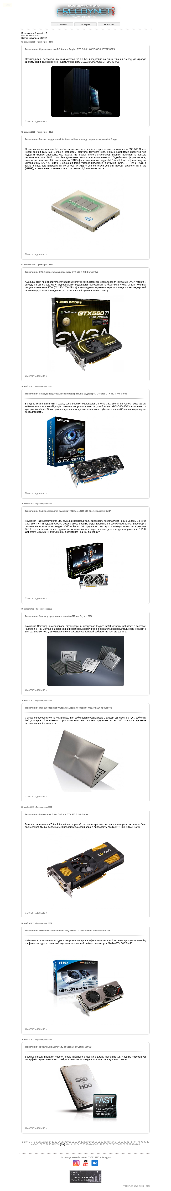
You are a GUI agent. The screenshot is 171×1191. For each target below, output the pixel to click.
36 (113, 1142)
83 (133, 1144)
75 (110, 1144)
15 (53, 1142)
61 (69, 1144)
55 (50, 1144)
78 (118, 1144)
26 (85, 1142)
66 (84, 1144)
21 (70, 1142)
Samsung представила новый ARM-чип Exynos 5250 (65, 616)
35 (110, 1142)
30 (96, 1142)
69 (92, 1144)
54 (47, 1144)
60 (66, 1144)
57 (55, 1144)
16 (56, 1142)
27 (87, 1142)
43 (133, 1142)
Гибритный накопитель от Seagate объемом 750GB (65, 1047)
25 (82, 1142)
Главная (62, 24)
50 (35, 1144)
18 (61, 1142)
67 (87, 1144)
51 (38, 1144)
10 (39, 1142)
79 (121, 1144)
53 (44, 1144)
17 (59, 1142)
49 (32, 1144)
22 (73, 1142)
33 (105, 1142)
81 (127, 1144)
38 (119, 1142)
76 (112, 1144)
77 (115, 1144)
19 (64, 1142)
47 (145, 1142)
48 (148, 1142)
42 (130, 1142)
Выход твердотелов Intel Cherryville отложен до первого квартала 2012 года (78, 139)
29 (93, 1142)
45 (139, 1142)
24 (79, 1142)
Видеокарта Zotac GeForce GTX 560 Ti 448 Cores (63, 814)
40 (125, 1142)
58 (58, 1144)
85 (138, 1144)
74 (107, 1144)
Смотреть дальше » (36, 121)
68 (90, 1144)
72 (101, 1144)
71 (98, 1144)
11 (41, 1142)
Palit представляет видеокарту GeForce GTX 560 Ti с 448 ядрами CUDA (75, 511)
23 (76, 1142)
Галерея (85, 24)
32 (102, 1142)
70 (95, 1144)
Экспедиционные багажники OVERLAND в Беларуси (85, 1157)
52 (41, 1144)
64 (78, 1144)
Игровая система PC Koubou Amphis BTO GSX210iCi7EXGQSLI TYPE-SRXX (77, 49)
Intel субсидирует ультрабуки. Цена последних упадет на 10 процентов (75, 708)
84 (135, 1144)
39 (122, 1142)
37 (116, 1142)
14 (50, 1142)
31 (99, 1142)
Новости (109, 24)
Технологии (31, 49)
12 (44, 1142)
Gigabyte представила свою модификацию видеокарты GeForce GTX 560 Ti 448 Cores (83, 394)
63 (75, 1144)
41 (128, 1142)
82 (130, 1144)
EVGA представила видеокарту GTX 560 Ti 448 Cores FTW (68, 272)
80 (124, 1144)
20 (67, 1142)
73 (104, 1144)
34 (107, 1142)
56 (52, 1144)
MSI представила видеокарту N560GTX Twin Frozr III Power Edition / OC (75, 930)
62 (72, 1144)
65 (81, 1144)
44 (136, 1142)
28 (90, 1142)
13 (47, 1142)
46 (142, 1142)
